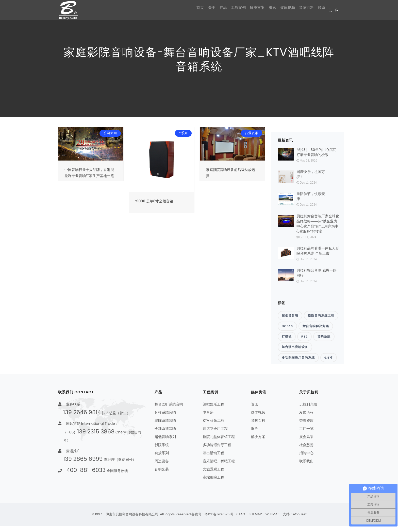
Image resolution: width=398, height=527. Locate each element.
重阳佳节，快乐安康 (310, 196)
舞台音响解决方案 (316, 326)
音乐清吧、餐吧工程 (219, 462)
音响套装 (162, 470)
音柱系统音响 (165, 413)
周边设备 (162, 462)
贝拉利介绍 (308, 405)
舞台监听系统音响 (169, 405)
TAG (242, 515)
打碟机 (287, 337)
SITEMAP (255, 515)
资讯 (260, 9)
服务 (254, 429)
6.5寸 (328, 358)
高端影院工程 (213, 478)
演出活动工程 (213, 453)
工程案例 (219, 9)
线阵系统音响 (165, 421)
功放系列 (162, 453)
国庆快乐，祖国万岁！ (310, 174)
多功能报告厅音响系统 (298, 358)
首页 (170, 9)
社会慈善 (306, 445)
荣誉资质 (306, 421)
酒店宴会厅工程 (215, 429)
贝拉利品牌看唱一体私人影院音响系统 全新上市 (317, 251)
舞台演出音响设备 (295, 348)
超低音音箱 (290, 315)
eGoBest (300, 515)
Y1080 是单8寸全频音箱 (154, 201)
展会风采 (306, 437)
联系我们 (306, 462)
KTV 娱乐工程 (213, 421)
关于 (185, 9)
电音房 (208, 413)
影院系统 (162, 445)
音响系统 (323, 337)
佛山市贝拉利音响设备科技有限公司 (132, 515)
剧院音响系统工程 (321, 315)
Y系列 (183, 133)
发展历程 (306, 413)
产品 (200, 9)
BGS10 (287, 326)
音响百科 (301, 9)
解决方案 (241, 9)
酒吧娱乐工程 (213, 405)
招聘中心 (306, 453)
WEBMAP (272, 515)
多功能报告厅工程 (217, 445)
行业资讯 (251, 133)
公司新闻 (110, 133)
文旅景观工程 (213, 470)
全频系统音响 (165, 429)
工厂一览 (306, 429)
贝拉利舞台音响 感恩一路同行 (316, 273)
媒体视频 (279, 9)
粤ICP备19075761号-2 (221, 515)
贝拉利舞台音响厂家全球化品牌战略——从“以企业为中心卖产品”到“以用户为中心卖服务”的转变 (317, 224)
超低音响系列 (165, 437)
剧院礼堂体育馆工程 (219, 437)
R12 (304, 337)
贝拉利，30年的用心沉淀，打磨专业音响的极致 (318, 152)
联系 (320, 9)
